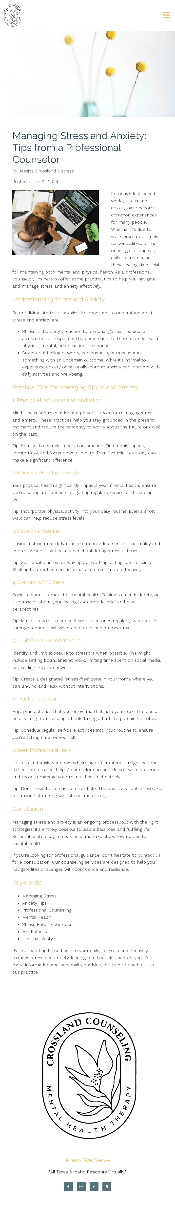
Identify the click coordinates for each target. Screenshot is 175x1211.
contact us (149, 855)
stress (67, 171)
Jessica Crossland (37, 171)
